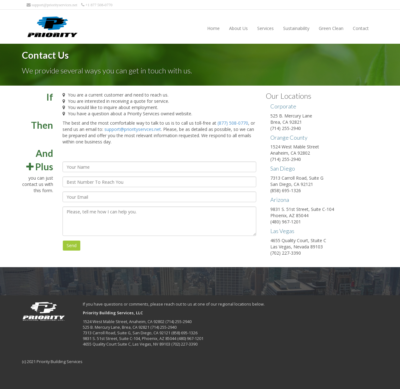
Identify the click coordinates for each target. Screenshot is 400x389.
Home (213, 28)
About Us (238, 28)
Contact (361, 28)
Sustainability (296, 28)
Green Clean (331, 28)
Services (265, 28)
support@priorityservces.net (132, 129)
